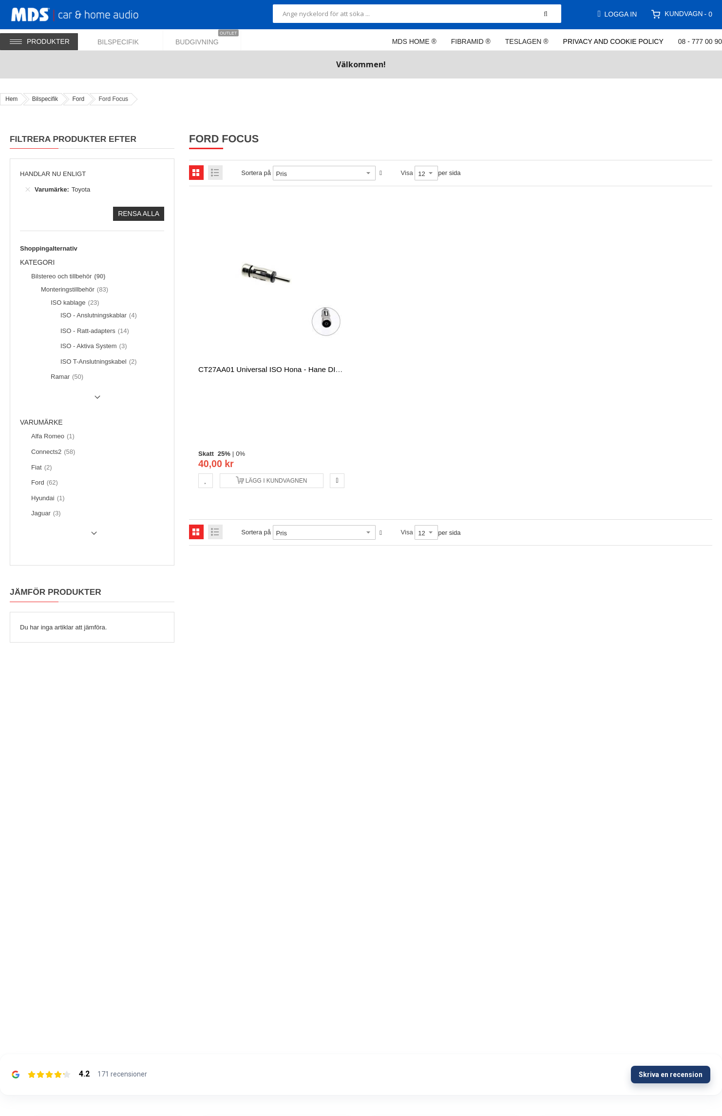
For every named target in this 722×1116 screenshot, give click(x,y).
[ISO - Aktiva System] (92, 346)
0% (240, 453)
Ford (78, 99)
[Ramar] (65, 377)
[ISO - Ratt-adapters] (93, 331)
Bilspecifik (45, 99)
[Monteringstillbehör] (73, 289)
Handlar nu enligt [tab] (53, 173)
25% (224, 453)
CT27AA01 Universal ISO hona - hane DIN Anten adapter (293, 369)
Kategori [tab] (37, 262)
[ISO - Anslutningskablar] (97, 315)
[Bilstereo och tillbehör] (67, 276)
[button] (205, 480)
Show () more (62, 401)
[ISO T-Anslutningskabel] (97, 361)
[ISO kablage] (73, 302)
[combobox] (417, 13)
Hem (11, 99)
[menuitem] (124, 39)
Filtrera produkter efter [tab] (73, 139)
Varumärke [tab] (41, 422)
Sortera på (256, 172)
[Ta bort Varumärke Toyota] (28, 190)
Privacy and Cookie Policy (613, 41)
